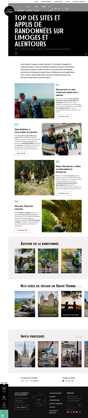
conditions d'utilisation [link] (58, 404)
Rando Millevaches (66, 166)
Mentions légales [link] (26, 402)
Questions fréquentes (56, 375)
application (23, 136)
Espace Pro (52, 389)
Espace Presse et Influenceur (54, 394)
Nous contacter (67, 347)
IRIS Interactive (75, 402)
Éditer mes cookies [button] (60, 402)
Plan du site (20, 402)
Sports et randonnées (31, 49)
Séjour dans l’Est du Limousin (70, 297)
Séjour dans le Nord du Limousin (23, 296)
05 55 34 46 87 (20, 384)
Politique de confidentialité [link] (36, 402)
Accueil (16, 49)
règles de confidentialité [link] (45, 404)
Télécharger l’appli (57, 182)
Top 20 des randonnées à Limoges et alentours (46, 252)
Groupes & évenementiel (56, 386)
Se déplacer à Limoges (22, 347)
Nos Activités (22, 49)
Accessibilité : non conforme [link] (49, 402)
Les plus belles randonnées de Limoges (24, 252)
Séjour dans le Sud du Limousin (45, 296)
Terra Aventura (21, 147)
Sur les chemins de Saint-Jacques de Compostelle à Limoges (70, 251)
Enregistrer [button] (34, 363)
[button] (3, 415)
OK (80, 387)
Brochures (52, 379)
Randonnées (40, 49)
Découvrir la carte (57, 110)
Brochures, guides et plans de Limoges (47, 346)
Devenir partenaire (55, 382)
